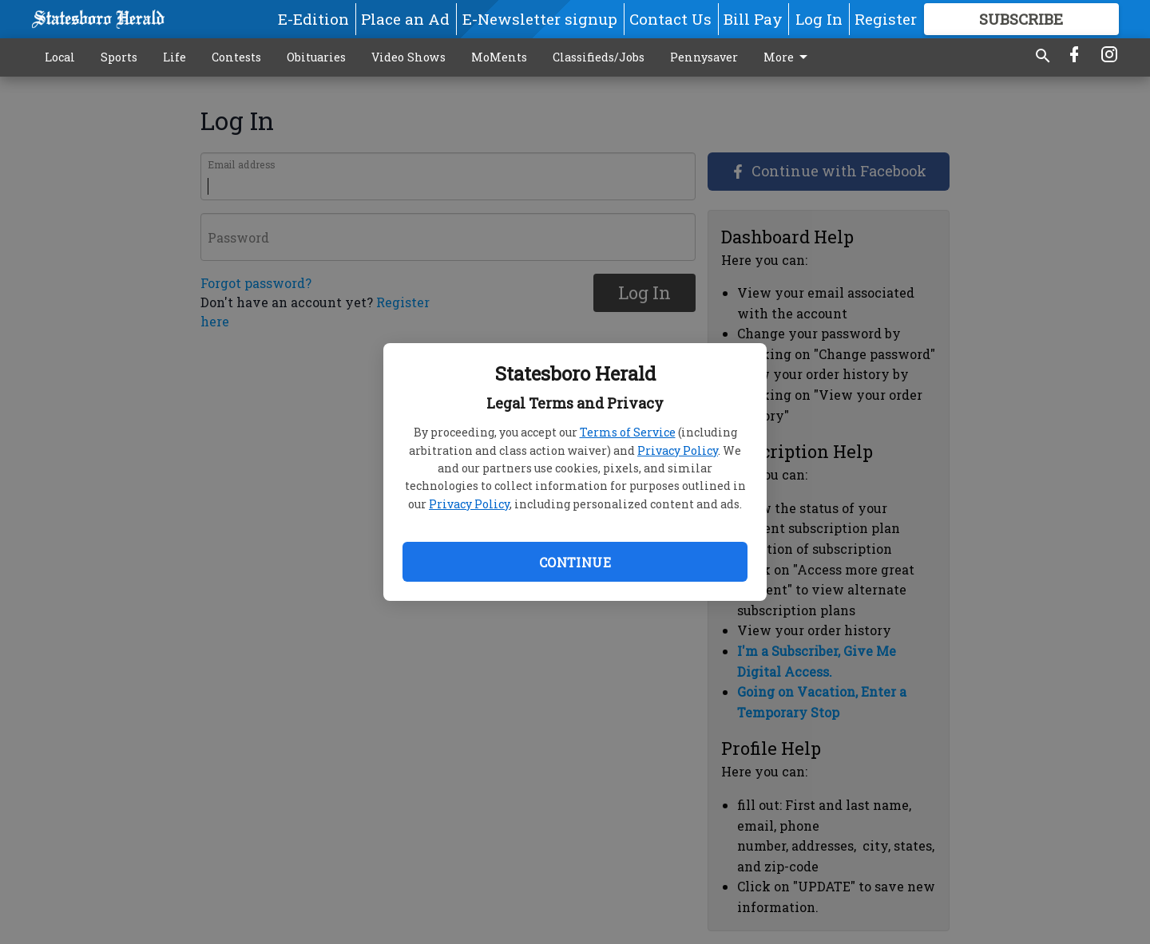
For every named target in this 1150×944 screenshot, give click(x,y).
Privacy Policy (677, 450)
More (788, 57)
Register (886, 19)
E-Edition (313, 19)
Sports (119, 57)
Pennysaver (704, 57)
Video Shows (408, 57)
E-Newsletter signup (539, 19)
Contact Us (670, 19)
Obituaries (316, 57)
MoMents (499, 57)
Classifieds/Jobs (598, 57)
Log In (819, 19)
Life (174, 57)
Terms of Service (628, 432)
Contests (236, 57)
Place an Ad (405, 19)
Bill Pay (753, 19)
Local (60, 57)
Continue (575, 562)
